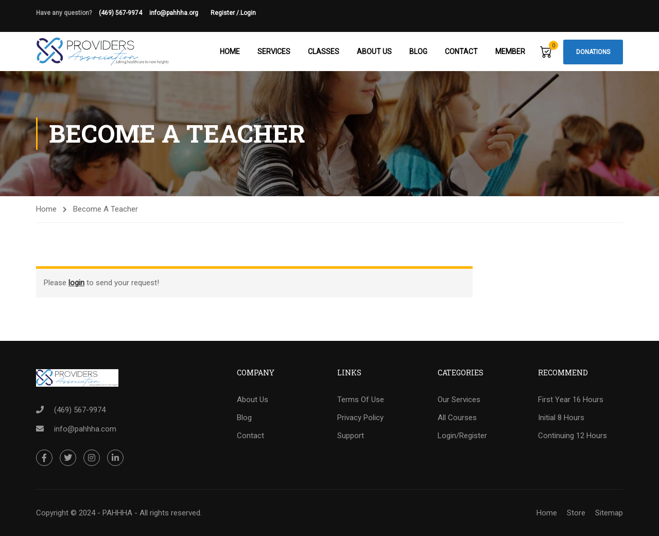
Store (576, 512)
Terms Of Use (360, 399)
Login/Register (462, 435)
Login (248, 12)
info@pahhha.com (85, 429)
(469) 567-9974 (120, 12)
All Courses (457, 417)
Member (510, 51)
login (76, 282)
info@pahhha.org (180, 12)
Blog (418, 51)
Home (230, 51)
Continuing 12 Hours (572, 435)
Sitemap (609, 512)
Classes (323, 51)
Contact (461, 51)
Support (350, 435)
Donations (593, 52)
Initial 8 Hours (561, 417)
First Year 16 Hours (570, 399)
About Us (374, 51)
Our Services (459, 399)
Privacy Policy (360, 417)
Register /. (225, 12)
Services (273, 51)
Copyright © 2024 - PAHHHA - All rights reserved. (119, 512)
